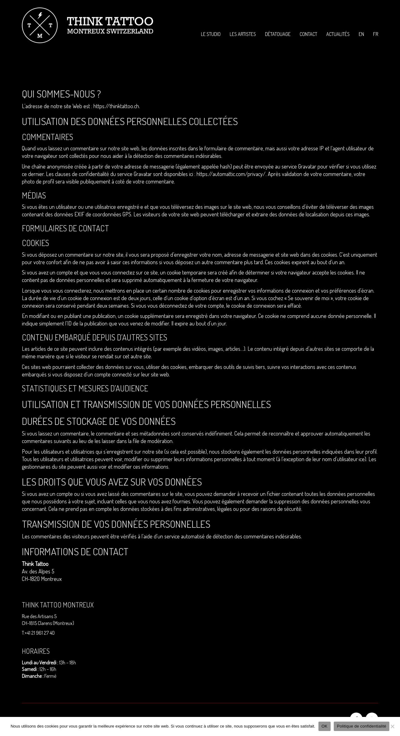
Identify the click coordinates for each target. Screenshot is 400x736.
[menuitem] (361, 34)
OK (325, 726)
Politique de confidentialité (361, 726)
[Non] (392, 726)
